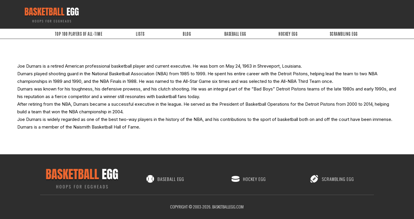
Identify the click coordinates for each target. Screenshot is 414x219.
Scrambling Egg (344, 34)
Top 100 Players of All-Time (78, 34)
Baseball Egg (235, 34)
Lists (140, 34)
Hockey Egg (288, 34)
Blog (187, 34)
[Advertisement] (210, 13)
